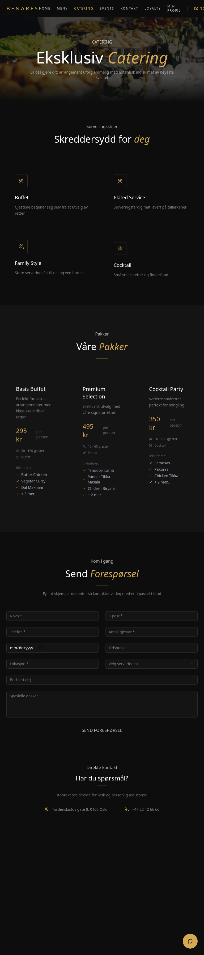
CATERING (83, 8)
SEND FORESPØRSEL (102, 730)
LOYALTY (152, 8)
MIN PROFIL (174, 8)
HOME (44, 8)
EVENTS (107, 8)
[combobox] (151, 664)
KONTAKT (129, 8)
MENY (62, 8)
